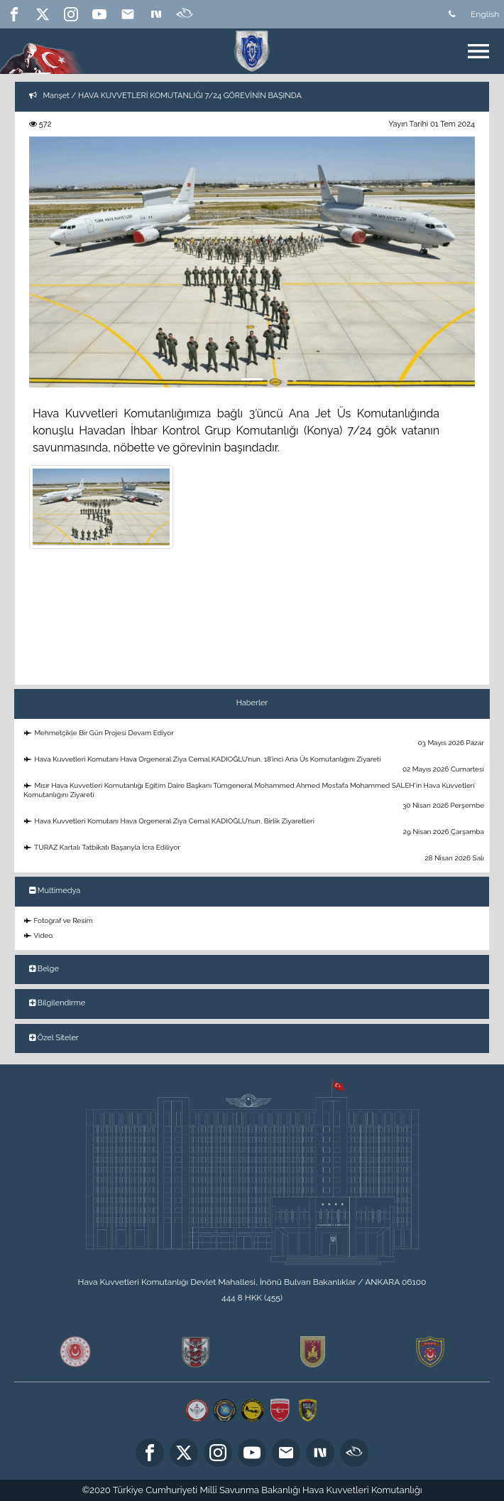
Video (38, 935)
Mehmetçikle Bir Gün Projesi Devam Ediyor (254, 738)
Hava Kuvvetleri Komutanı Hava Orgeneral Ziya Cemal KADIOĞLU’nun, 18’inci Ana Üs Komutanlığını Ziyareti (254, 764)
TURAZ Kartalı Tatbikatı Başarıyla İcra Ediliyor (254, 852)
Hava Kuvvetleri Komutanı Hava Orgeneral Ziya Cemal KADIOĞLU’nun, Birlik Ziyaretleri (254, 826)
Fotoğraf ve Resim (58, 920)
